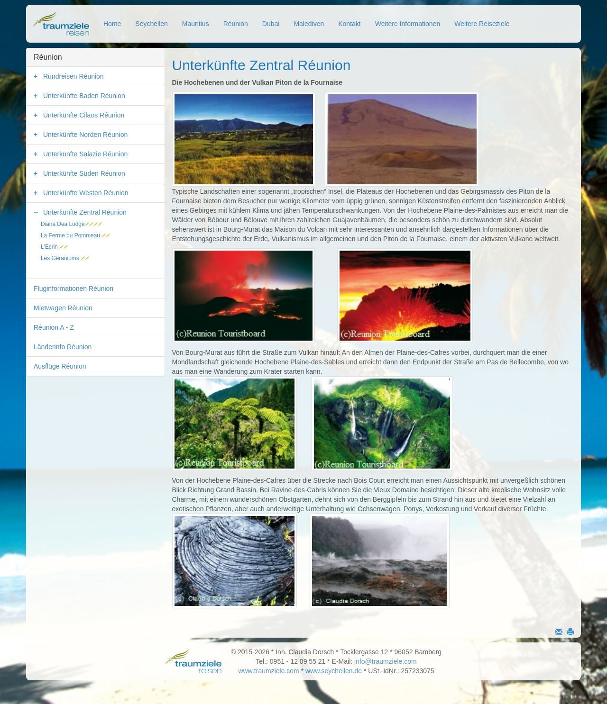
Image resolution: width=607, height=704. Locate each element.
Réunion (235, 23)
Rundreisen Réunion (73, 76)
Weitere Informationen (407, 23)
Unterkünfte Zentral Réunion (85, 212)
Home (112, 23)
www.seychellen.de (333, 671)
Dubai (271, 23)
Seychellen (151, 23)
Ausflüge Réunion (60, 366)
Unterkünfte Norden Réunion (85, 134)
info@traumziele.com (385, 661)
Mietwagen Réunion (63, 308)
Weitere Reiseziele (481, 23)
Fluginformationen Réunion (73, 288)
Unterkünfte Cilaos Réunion (83, 115)
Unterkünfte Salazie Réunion (85, 154)
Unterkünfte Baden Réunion (84, 95)
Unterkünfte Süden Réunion (84, 173)
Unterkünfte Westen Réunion (86, 193)
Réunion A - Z (54, 327)
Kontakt (349, 23)
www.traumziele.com (268, 671)
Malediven (309, 23)
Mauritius (195, 23)
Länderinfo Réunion (63, 347)
